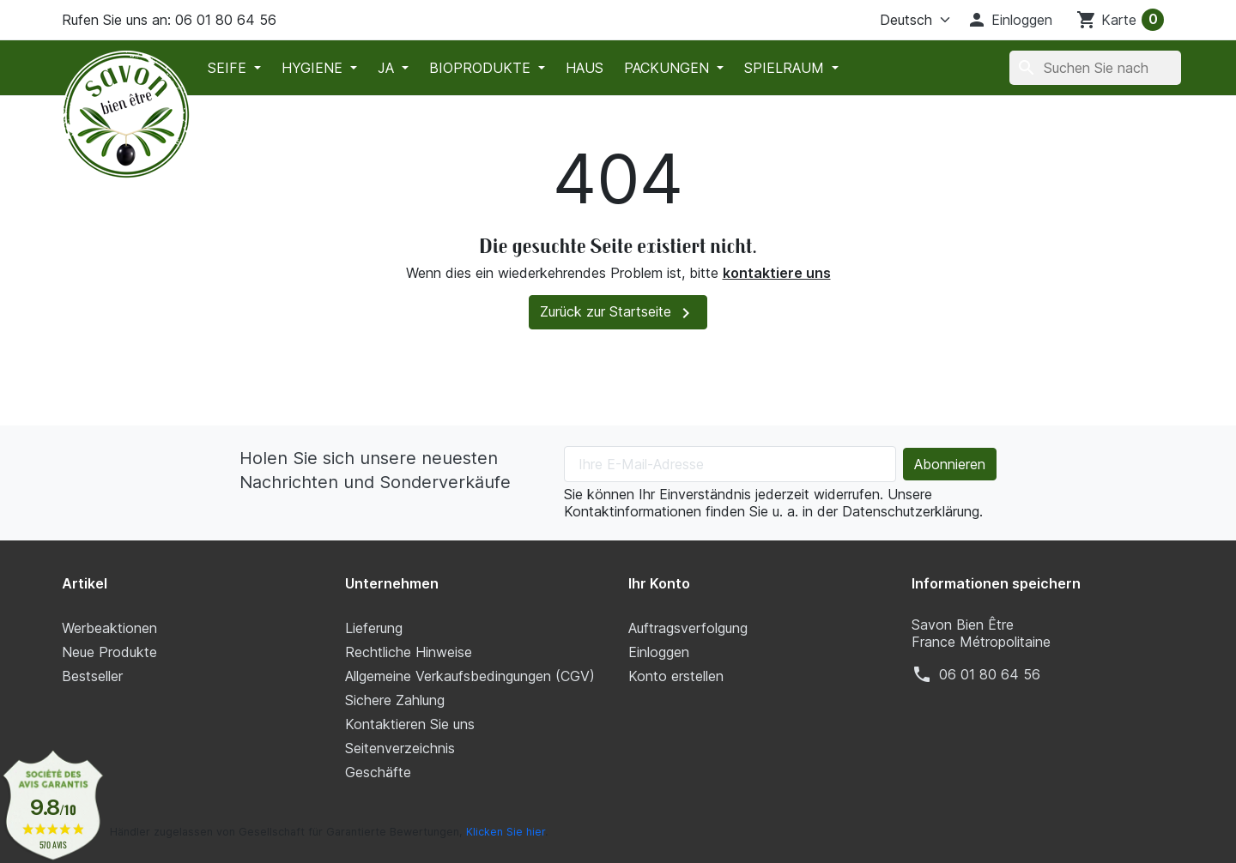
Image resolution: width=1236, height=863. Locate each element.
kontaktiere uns (777, 272)
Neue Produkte (109, 652)
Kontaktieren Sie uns (410, 724)
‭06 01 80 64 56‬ (989, 674)
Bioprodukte (482, 67)
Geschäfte (378, 772)
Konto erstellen (676, 676)
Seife (229, 67)
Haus (584, 67)
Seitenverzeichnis (400, 748)
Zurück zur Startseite (618, 313)
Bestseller (92, 676)
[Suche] (1095, 68)
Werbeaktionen (109, 628)
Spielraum (786, 67)
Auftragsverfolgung (688, 628)
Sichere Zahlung (395, 700)
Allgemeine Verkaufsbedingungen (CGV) (470, 676)
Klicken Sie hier (505, 831)
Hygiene (314, 67)
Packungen (668, 67)
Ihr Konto (659, 583)
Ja (388, 67)
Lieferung (374, 628)
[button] (1009, 19)
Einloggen (658, 652)
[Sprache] (893, 19)
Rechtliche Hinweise (408, 652)
